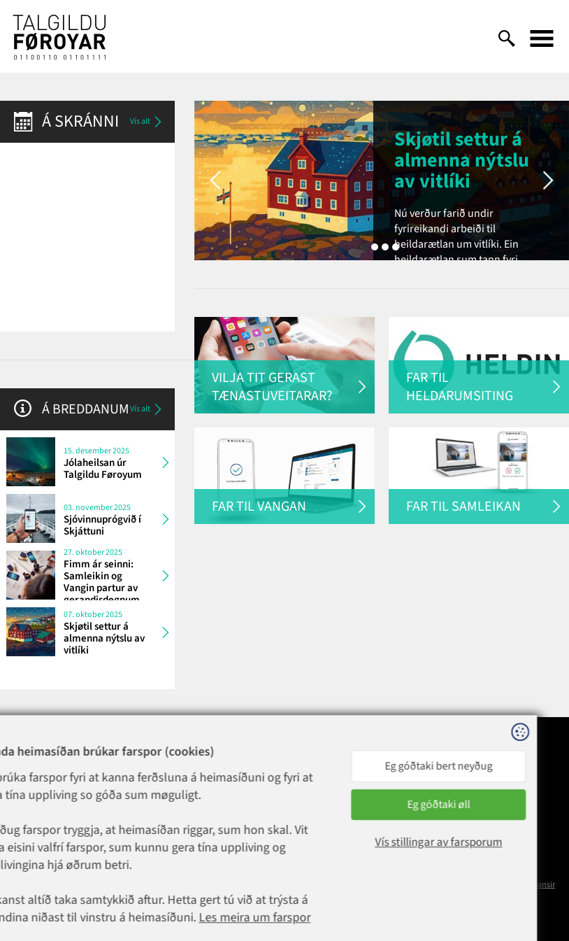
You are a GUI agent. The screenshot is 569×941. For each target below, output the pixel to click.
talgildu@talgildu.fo (264, 823)
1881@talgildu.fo (160, 798)
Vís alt (147, 121)
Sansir (544, 885)
